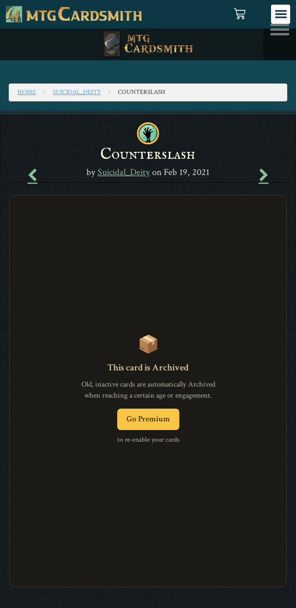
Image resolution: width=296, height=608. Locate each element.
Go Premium (148, 419)
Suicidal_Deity (77, 92)
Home (26, 92)
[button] (280, 14)
